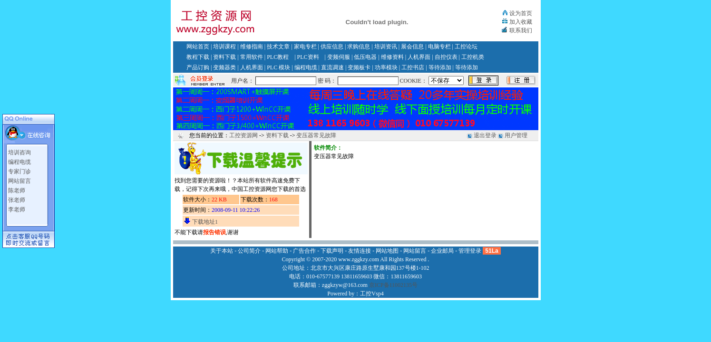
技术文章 (278, 46)
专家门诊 (19, 171)
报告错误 (214, 232)
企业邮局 (442, 250)
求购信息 (358, 46)
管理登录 (469, 250)
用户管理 (516, 135)
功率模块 (386, 67)
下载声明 (332, 250)
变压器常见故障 (316, 135)
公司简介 (249, 250)
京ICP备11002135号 (393, 285)
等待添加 (440, 67)
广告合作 (304, 250)
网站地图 (387, 250)
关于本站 (221, 250)
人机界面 (419, 57)
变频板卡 (359, 67)
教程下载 (197, 57)
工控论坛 (466, 46)
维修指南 (251, 46)
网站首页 (197, 46)
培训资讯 (385, 46)
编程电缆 (305, 67)
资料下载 (224, 57)
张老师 (16, 200)
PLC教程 (278, 57)
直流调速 (332, 67)
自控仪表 (446, 57)
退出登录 (485, 135)
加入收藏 (520, 22)
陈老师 (16, 190)
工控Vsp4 (371, 293)
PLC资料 (308, 57)
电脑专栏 (439, 46)
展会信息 (412, 46)
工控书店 (412, 67)
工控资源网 (243, 135)
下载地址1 (205, 221)
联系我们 (520, 30)
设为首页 (520, 13)
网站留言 (19, 181)
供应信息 (332, 46)
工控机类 (472, 57)
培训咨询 (19, 152)
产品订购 (197, 67)
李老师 (16, 209)
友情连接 (359, 250)
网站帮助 (276, 250)
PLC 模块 (278, 67)
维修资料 (392, 57)
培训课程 (224, 46)
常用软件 (251, 57)
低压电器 (365, 57)
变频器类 (224, 67)
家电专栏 (305, 46)
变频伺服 (338, 57)
